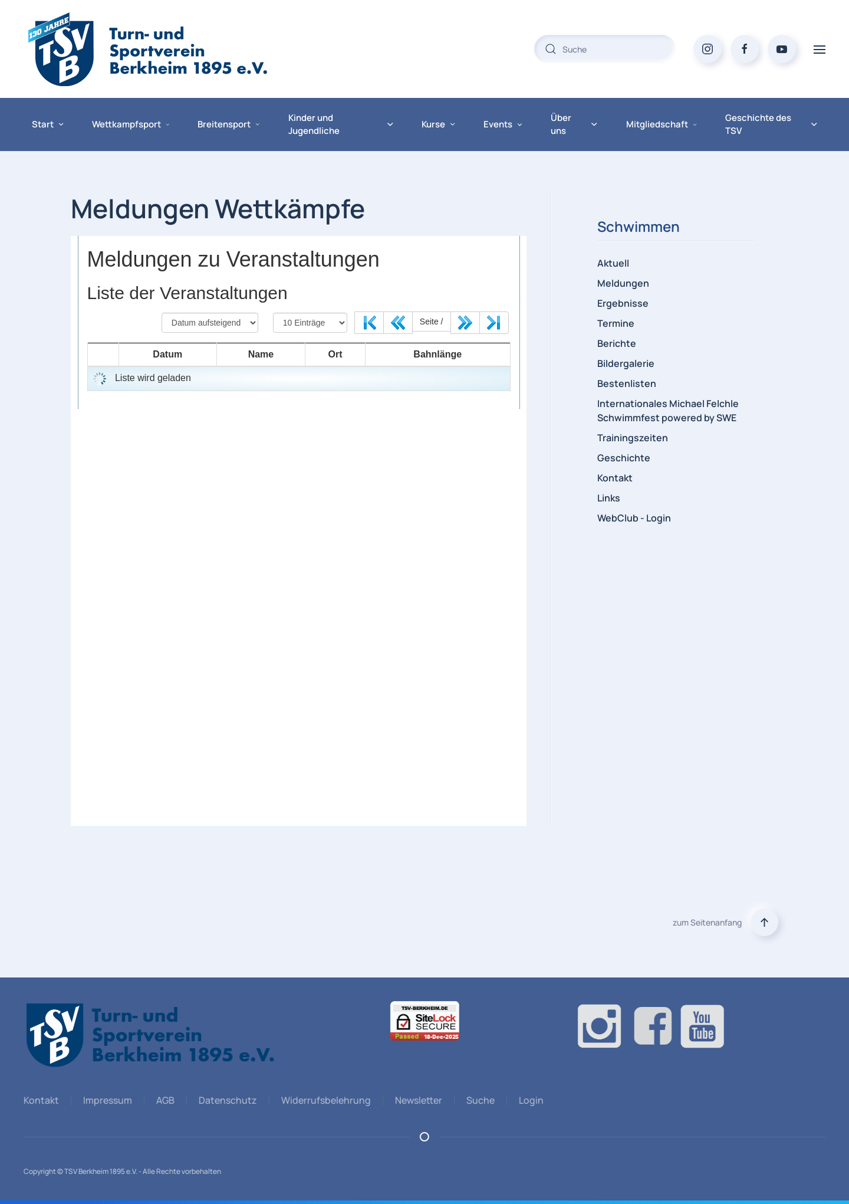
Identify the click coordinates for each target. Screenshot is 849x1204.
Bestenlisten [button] (626, 383)
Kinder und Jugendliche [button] (341, 124)
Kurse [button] (438, 124)
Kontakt (615, 477)
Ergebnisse (623, 303)
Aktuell (613, 263)
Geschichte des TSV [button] (771, 124)
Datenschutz (226, 1100)
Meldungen (623, 283)
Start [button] (48, 124)
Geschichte (623, 457)
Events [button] (502, 124)
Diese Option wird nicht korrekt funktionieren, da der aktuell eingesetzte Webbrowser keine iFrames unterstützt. (298, 531)
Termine (615, 323)
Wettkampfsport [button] (130, 124)
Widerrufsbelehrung (324, 1100)
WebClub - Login (634, 517)
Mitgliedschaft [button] (661, 124)
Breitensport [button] (228, 124)
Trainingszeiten (632, 437)
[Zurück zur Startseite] (171, 49)
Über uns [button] (574, 124)
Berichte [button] (616, 343)
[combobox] (605, 49)
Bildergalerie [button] (625, 363)
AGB (163, 1100)
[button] (819, 48)
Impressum (105, 1100)
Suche (479, 1100)
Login (529, 1100)
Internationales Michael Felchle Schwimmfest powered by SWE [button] (668, 410)
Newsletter (416, 1100)
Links (608, 497)
